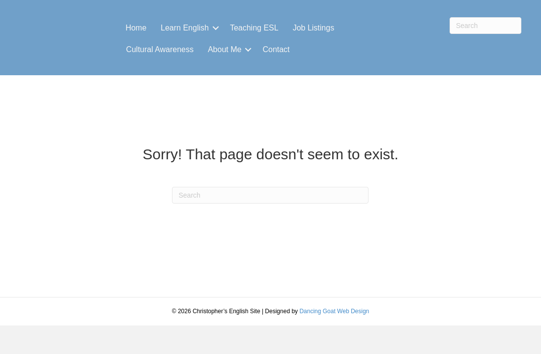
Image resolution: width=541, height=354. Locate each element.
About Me (224, 49)
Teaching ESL (254, 28)
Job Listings (314, 28)
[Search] (485, 25)
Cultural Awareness (160, 49)
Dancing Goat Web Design (334, 311)
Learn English (185, 28)
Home (135, 28)
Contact (275, 49)
